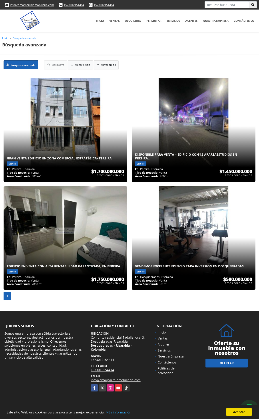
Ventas (114, 21)
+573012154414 (74, 5)
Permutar (153, 21)
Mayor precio (106, 65)
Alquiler (163, 344)
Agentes (191, 21)
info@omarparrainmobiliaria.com (32, 5)
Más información (118, 412)
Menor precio (80, 65)
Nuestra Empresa (216, 21)
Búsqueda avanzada (24, 38)
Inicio (100, 21)
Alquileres (133, 21)
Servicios (173, 21)
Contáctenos (244, 21)
